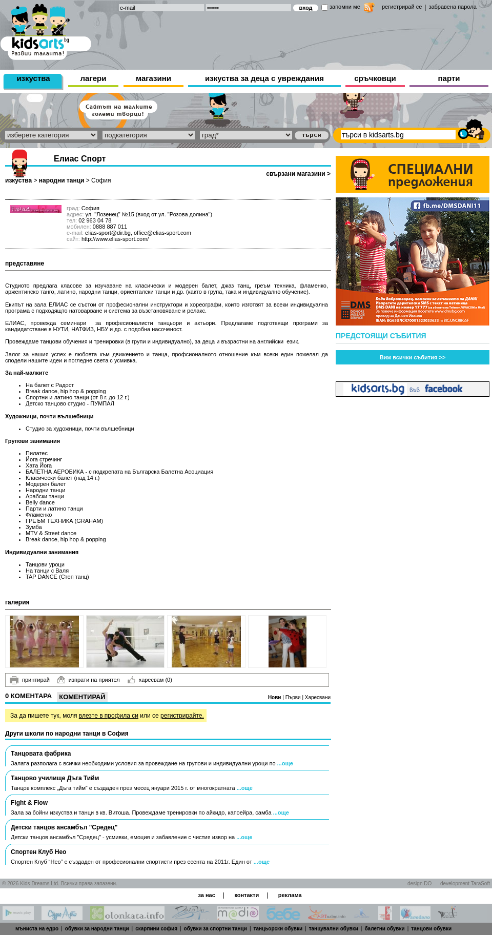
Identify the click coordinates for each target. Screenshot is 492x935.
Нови (275, 697)
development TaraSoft (465, 883)
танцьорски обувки (278, 928)
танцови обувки (431, 928)
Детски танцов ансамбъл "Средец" (64, 827)
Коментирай (82, 697)
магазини (153, 78)
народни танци (62, 180)
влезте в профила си (108, 715)
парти (449, 78)
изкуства (33, 78)
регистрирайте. (182, 715)
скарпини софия (156, 928)
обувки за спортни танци (215, 928)
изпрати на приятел (88, 679)
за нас (206, 895)
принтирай (30, 680)
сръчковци (375, 78)
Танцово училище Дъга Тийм (55, 778)
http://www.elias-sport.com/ (115, 239)
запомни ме (345, 7)
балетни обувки (384, 928)
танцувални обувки (333, 928)
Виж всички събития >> (413, 357)
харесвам (150, 679)
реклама (290, 895)
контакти (246, 895)
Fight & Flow (29, 802)
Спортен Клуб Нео (38, 852)
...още (285, 763)
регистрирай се (402, 7)
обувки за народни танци (97, 928)
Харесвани (318, 697)
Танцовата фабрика (41, 753)
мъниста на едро (36, 928)
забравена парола (452, 7)
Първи (293, 697)
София (101, 180)
